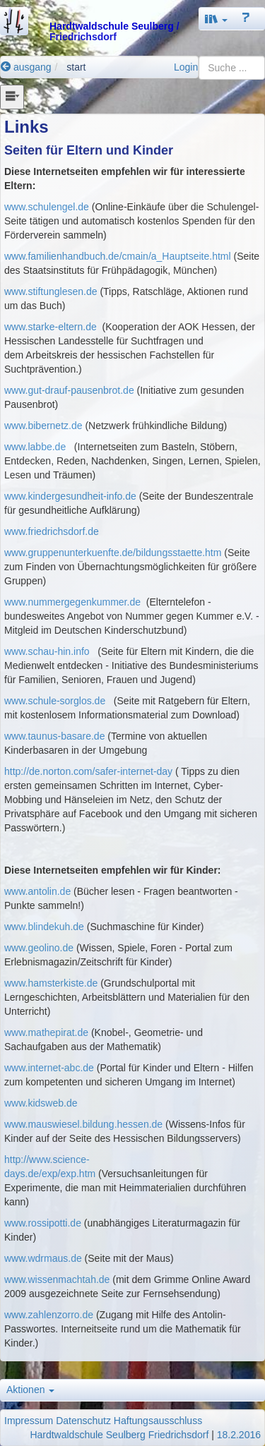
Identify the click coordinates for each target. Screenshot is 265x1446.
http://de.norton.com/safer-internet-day (89, 771)
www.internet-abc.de (49, 1067)
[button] (216, 19)
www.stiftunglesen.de (51, 291)
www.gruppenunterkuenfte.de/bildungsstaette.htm (112, 552)
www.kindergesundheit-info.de (70, 496)
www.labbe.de (35, 446)
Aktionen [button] (30, 1389)
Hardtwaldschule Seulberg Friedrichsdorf (119, 1434)
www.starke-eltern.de (50, 326)
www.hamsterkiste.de (51, 983)
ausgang (26, 67)
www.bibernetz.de (43, 425)
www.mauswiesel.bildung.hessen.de (83, 1124)
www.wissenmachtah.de (57, 1279)
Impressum (28, 1420)
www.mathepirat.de (46, 1032)
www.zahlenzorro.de (48, 1314)
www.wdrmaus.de (43, 1258)
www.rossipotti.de (42, 1223)
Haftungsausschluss (158, 1420)
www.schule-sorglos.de (54, 700)
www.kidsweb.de (41, 1103)
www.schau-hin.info (47, 651)
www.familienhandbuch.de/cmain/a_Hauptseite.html (117, 256)
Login (186, 67)
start (76, 67)
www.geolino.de (38, 947)
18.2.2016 (239, 1434)
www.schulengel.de (46, 206)
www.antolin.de (37, 891)
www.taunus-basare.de (54, 736)
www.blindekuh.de (44, 926)
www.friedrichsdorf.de (51, 531)
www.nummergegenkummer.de (73, 602)
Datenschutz (83, 1420)
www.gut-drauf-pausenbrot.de (69, 390)
